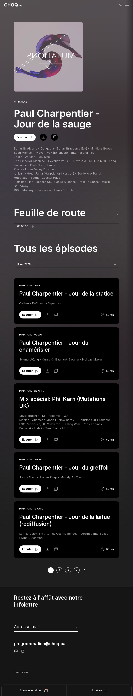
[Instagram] (16, 651)
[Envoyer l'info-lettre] (76, 626)
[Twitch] (23, 651)
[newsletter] (46, 626)
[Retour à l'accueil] (13, 5)
